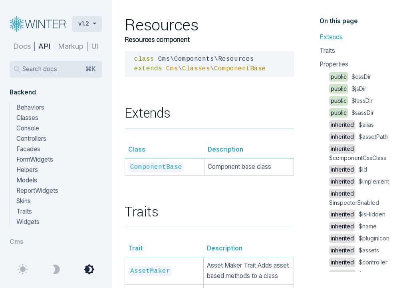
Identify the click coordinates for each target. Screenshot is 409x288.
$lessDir (351, 100)
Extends (331, 37)
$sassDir (351, 112)
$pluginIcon (359, 238)
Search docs (59, 69)
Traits (327, 50)
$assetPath (358, 136)
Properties (334, 64)
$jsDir (347, 88)
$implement (359, 181)
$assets (354, 250)
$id (348, 169)
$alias (351, 124)
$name (353, 226)
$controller (358, 262)
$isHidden (357, 214)
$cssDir (350, 76)
